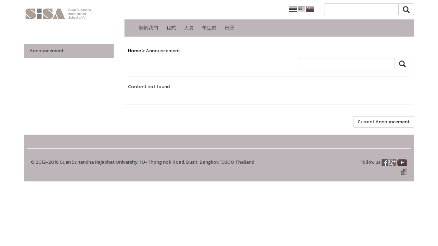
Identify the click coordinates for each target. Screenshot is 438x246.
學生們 (209, 27)
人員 (189, 27)
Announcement (46, 50)
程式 (171, 27)
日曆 (229, 27)
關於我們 (148, 27)
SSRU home (267, 9)
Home (134, 50)
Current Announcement (384, 121)
